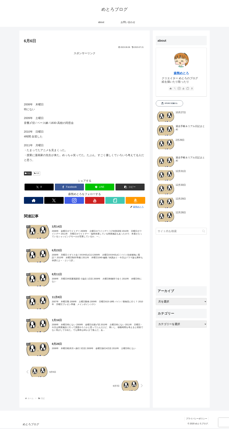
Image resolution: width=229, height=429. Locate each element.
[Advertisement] (84, 77)
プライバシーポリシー (196, 419)
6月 (36, 173)
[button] (130, 187)
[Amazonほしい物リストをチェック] (135, 200)
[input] (181, 231)
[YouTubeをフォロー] (94, 200)
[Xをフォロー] (54, 200)
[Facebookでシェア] (69, 187)
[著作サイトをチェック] (33, 200)
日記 (28, 173)
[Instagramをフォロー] (74, 200)
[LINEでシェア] (99, 187)
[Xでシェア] (39, 187)
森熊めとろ (181, 73)
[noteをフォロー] (115, 200)
